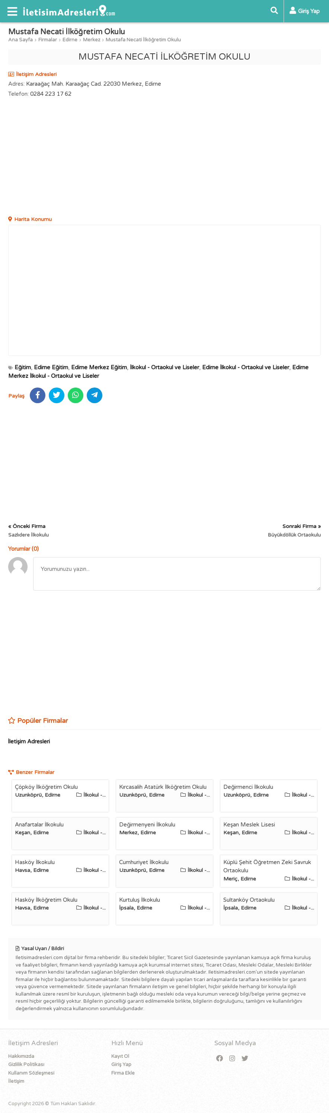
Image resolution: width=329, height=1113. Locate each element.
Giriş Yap (121, 1065)
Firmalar (47, 40)
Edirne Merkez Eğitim (99, 367)
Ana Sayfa (20, 40)
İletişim (16, 1081)
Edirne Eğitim (51, 367)
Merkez (91, 40)
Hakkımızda (21, 1056)
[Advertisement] (164, 157)
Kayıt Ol (120, 1056)
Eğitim (23, 367)
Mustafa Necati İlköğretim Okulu (143, 40)
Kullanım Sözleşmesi (31, 1073)
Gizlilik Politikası (26, 1065)
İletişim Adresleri (29, 741)
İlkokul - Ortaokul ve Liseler (164, 367)
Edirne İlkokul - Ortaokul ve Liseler (245, 367)
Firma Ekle (123, 1073)
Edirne (70, 40)
